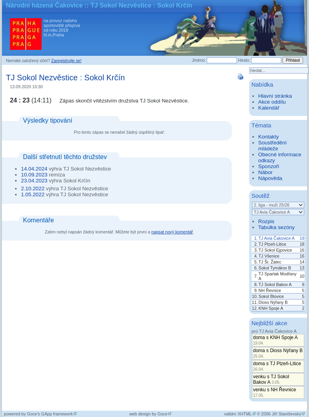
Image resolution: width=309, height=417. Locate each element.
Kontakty (268, 137)
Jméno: (199, 60)
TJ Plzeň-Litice (272, 244)
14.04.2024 (34, 169)
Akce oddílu (272, 102)
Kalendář (268, 108)
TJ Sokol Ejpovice (275, 250)
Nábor (265, 172)
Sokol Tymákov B (275, 267)
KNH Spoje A (271, 308)
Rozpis (266, 221)
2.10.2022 (32, 188)
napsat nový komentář (172, 231)
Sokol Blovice (271, 296)
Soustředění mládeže (272, 146)
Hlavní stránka (275, 96)
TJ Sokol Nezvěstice (42, 77)
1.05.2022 (32, 194)
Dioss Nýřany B (273, 302)
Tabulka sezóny (276, 227)
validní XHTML (238, 413)
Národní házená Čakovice (44, 5)
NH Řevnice (270, 290)
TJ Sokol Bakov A (275, 284)
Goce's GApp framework (50, 413)
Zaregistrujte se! (66, 60)
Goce (163, 413)
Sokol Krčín (104, 77)
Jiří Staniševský (286, 413)
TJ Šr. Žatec (270, 262)
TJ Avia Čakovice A (277, 238)
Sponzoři (268, 166)
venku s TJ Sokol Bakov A (271, 379)
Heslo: (244, 60)
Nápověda (270, 178)
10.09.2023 (34, 175)
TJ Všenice (269, 256)
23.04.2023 (34, 181)
